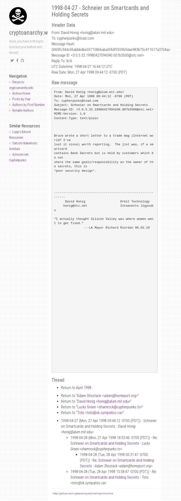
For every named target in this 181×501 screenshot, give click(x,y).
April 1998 (83, 387)
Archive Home (21, 93)
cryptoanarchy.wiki (31, 32)
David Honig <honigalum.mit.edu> (103, 401)
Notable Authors (23, 110)
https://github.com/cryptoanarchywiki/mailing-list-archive (83, 493)
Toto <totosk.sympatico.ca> (100, 412)
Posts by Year (21, 99)
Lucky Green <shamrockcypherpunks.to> (109, 407)
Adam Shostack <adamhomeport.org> (107, 395)
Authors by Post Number (28, 105)
